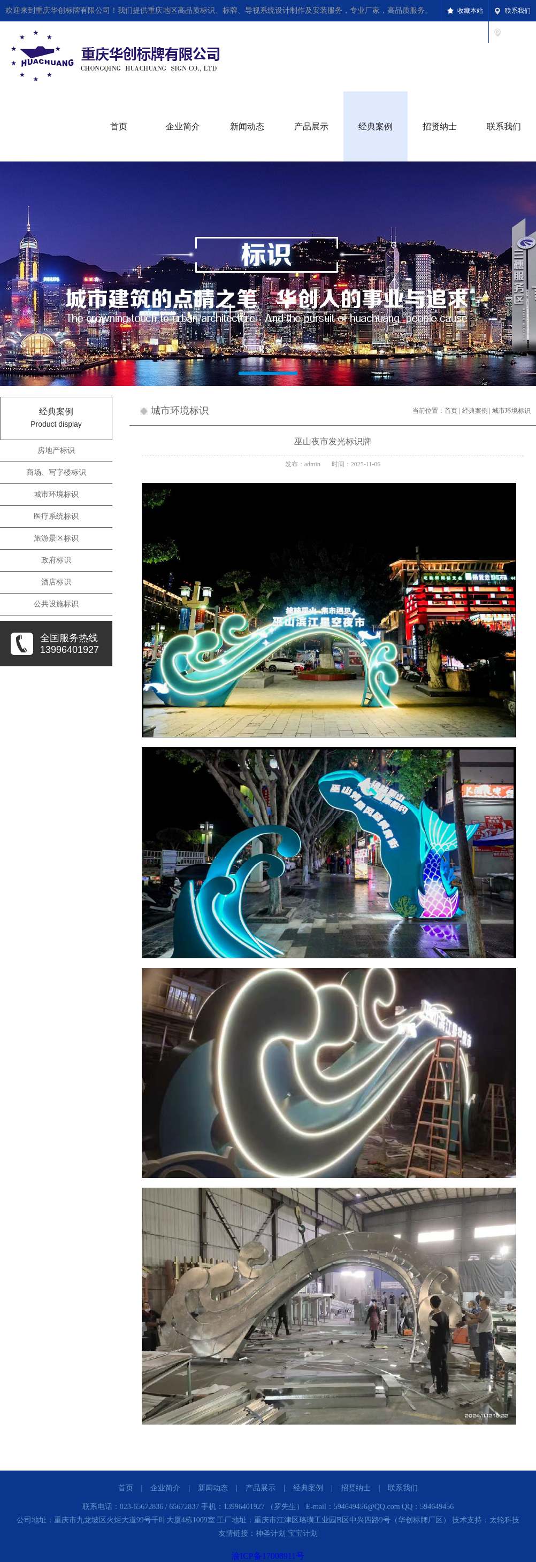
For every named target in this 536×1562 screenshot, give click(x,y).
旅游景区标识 (56, 538)
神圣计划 (271, 1533)
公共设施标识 (56, 604)
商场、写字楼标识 (56, 472)
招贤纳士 (440, 126)
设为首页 (518, 32)
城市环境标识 (56, 494)
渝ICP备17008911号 (268, 1555)
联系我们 (518, 10)
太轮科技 (504, 1520)
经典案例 (375, 126)
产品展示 (311, 126)
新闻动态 (247, 126)
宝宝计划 (303, 1533)
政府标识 (56, 560)
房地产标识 (56, 451)
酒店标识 (56, 582)
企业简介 (183, 126)
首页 (118, 126)
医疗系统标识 (56, 516)
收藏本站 (470, 10)
